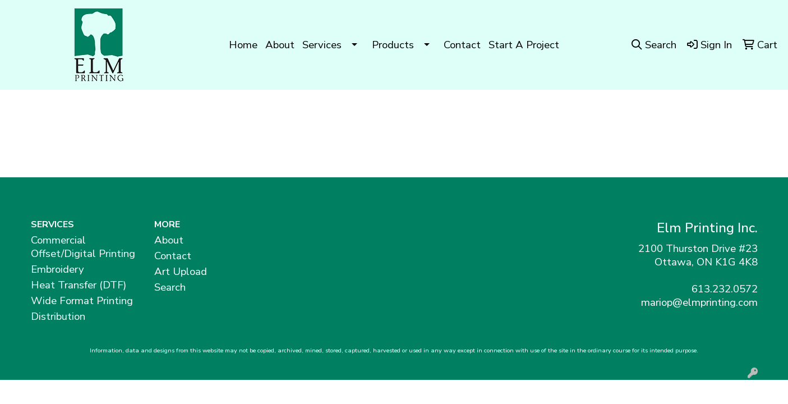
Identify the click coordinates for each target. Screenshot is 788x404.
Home (243, 45)
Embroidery (57, 269)
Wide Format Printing (82, 300)
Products (393, 45)
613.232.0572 (725, 289)
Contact (462, 45)
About (279, 45)
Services (322, 45)
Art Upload (180, 271)
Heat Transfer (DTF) (78, 285)
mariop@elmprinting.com (699, 302)
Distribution (58, 316)
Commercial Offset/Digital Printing (83, 247)
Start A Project (524, 45)
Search (170, 287)
